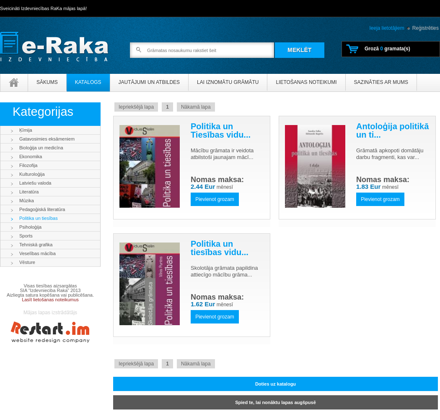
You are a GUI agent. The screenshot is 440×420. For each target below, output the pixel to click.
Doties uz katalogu (275, 383)
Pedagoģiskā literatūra (42, 209)
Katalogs (88, 82)
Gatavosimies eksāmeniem (47, 138)
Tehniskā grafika (36, 244)
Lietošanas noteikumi (306, 82)
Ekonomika (30, 156)
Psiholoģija (30, 227)
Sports (26, 235)
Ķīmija (25, 130)
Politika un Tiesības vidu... (221, 130)
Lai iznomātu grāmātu (228, 82)
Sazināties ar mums (381, 82)
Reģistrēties (425, 28)
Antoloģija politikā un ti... (392, 130)
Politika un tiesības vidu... (219, 248)
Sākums (47, 82)
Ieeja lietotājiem (386, 28)
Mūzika (26, 200)
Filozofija (28, 165)
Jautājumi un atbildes (149, 82)
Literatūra (29, 191)
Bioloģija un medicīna (41, 147)
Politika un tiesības (38, 218)
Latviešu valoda (35, 182)
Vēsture (27, 262)
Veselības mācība (37, 253)
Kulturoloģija (32, 174)
